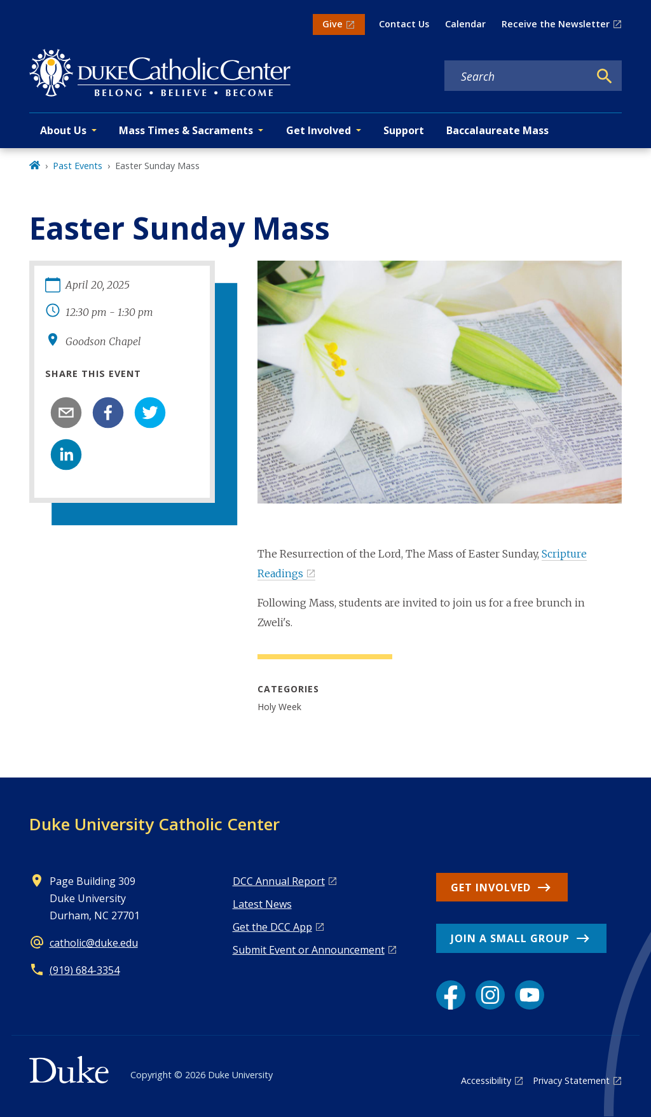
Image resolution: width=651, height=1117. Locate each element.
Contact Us (404, 24)
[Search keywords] (517, 76)
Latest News (262, 904)
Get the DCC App (272, 927)
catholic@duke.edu (94, 943)
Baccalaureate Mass (497, 130)
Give (332, 24)
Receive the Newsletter (556, 24)
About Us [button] (63, 130)
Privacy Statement (571, 1080)
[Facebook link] (450, 995)
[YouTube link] (529, 995)
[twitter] (150, 412)
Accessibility (486, 1080)
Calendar (465, 24)
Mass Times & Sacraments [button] (186, 130)
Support (403, 130)
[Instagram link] (490, 995)
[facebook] (108, 412)
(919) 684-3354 (85, 970)
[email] (66, 412)
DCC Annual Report (279, 881)
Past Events (77, 166)
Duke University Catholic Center (154, 823)
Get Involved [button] (318, 130)
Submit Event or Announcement (309, 950)
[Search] (604, 76)
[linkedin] (66, 454)
